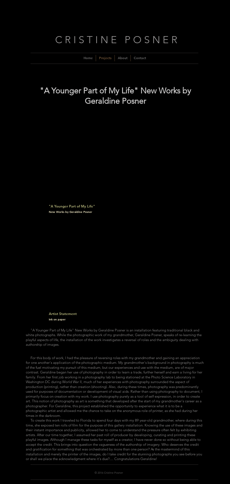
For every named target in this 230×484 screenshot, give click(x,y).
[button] (114, 166)
